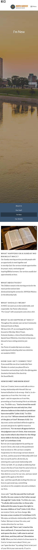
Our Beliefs (19, 219)
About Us (19, 206)
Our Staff (19, 210)
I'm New (18, 214)
